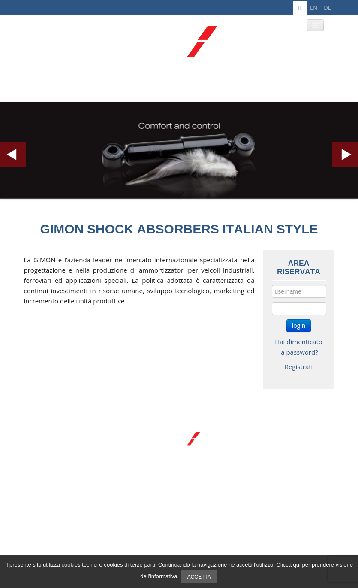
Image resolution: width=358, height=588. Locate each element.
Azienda (47, 458)
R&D (42, 478)
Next (345, 154)
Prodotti (47, 468)
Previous (13, 154)
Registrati (299, 366)
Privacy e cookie (283, 544)
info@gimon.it (308, 529)
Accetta (199, 577)
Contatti (47, 487)
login (299, 325)
